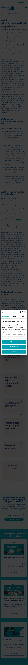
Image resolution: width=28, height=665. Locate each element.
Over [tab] (23, 316)
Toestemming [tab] (5, 316)
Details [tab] (14, 316)
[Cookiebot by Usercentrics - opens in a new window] (20, 312)
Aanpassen (14, 346)
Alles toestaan (14, 341)
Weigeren (14, 351)
